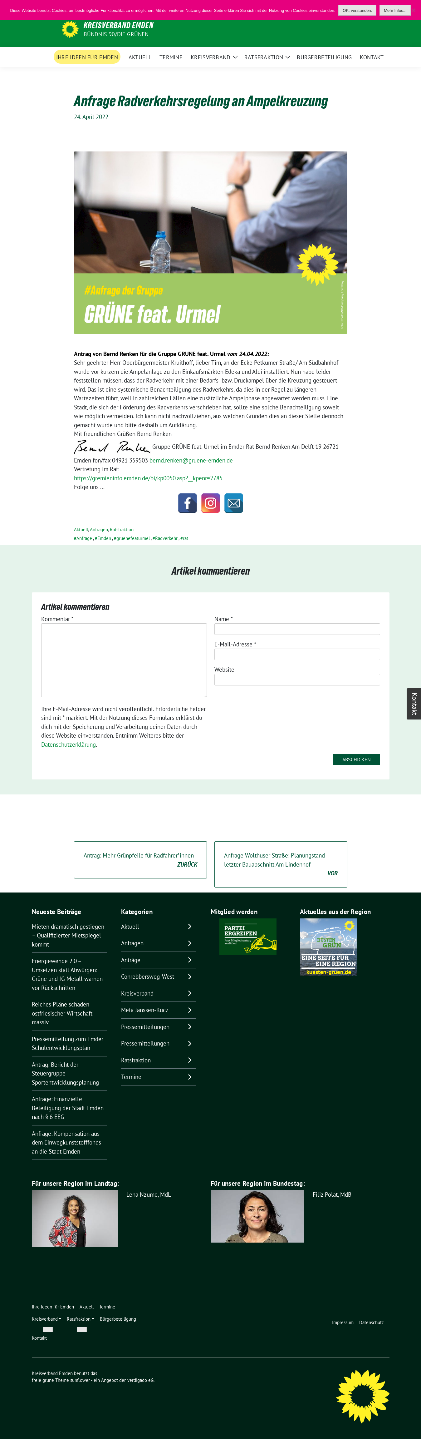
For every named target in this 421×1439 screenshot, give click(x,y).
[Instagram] (211, 503)
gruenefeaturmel (133, 538)
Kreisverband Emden (119, 25)
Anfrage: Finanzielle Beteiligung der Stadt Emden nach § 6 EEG (68, 1107)
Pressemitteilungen (145, 1027)
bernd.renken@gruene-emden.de (191, 460)
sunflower (80, 1380)
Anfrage (84, 538)
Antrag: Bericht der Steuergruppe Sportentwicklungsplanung (65, 1073)
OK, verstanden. (357, 10)
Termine (131, 1076)
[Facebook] (188, 503)
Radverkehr (166, 538)
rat (185, 538)
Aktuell (81, 529)
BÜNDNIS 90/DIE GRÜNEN (116, 34)
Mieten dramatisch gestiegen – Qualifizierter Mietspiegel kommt (68, 935)
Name (223, 619)
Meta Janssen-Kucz (145, 1010)
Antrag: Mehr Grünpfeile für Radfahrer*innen (140, 860)
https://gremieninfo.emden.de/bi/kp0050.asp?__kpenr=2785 (148, 478)
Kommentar (57, 619)
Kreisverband (137, 993)
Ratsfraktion (122, 529)
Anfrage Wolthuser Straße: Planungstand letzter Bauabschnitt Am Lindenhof (281, 865)
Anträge (130, 960)
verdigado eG (140, 1380)
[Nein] (413, 10)
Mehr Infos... (395, 10)
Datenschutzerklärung (68, 744)
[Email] (234, 503)
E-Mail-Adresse (235, 644)
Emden (104, 538)
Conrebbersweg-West (147, 976)
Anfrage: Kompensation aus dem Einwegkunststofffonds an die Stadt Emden (66, 1142)
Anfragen (99, 529)
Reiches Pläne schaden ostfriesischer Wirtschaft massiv (62, 1013)
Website (224, 669)
